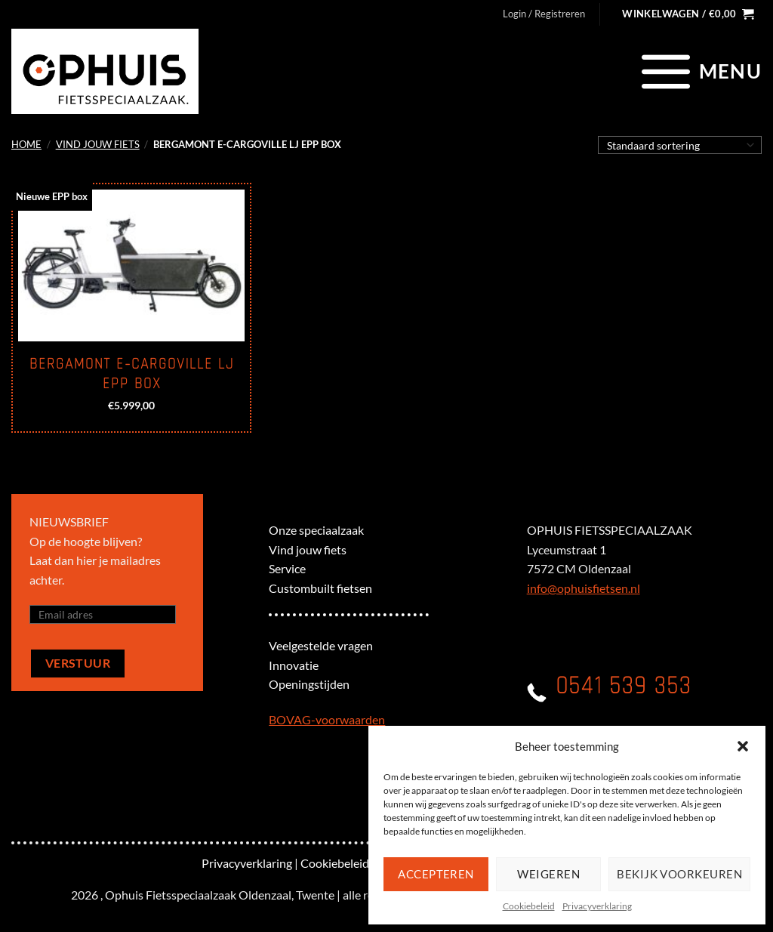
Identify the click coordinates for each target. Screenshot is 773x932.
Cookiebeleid (529, 906)
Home (26, 144)
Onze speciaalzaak (316, 530)
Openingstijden (309, 684)
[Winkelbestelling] (680, 145)
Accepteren (436, 874)
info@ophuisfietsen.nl (583, 588)
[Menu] (699, 71)
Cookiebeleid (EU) (347, 863)
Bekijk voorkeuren (679, 874)
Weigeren (548, 874)
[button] (742, 746)
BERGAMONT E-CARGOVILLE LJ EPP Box (131, 373)
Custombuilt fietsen (320, 588)
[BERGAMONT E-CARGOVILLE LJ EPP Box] (131, 265)
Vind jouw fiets (98, 144)
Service (287, 568)
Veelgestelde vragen (321, 645)
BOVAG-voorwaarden (327, 719)
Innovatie (294, 665)
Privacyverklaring (597, 906)
